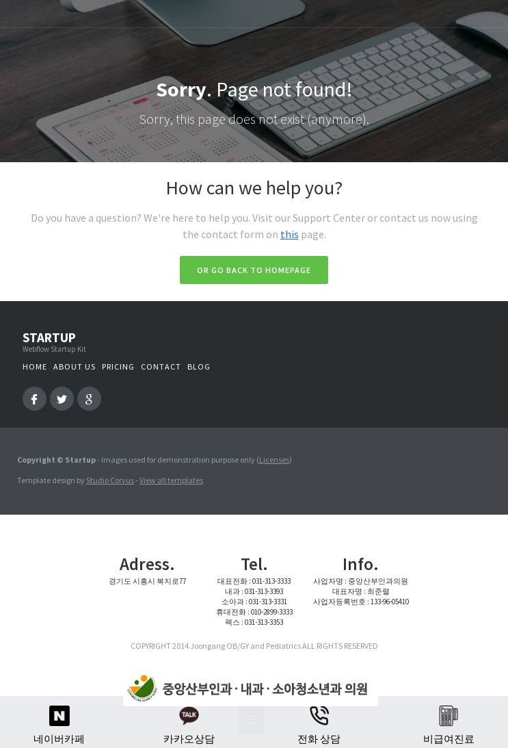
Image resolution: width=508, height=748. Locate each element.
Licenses (274, 459)
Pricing (118, 366)
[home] (247, 689)
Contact (161, 366)
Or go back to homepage (254, 270)
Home (35, 366)
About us (74, 366)
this (289, 234)
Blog (199, 366)
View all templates (171, 480)
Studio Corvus (110, 480)
